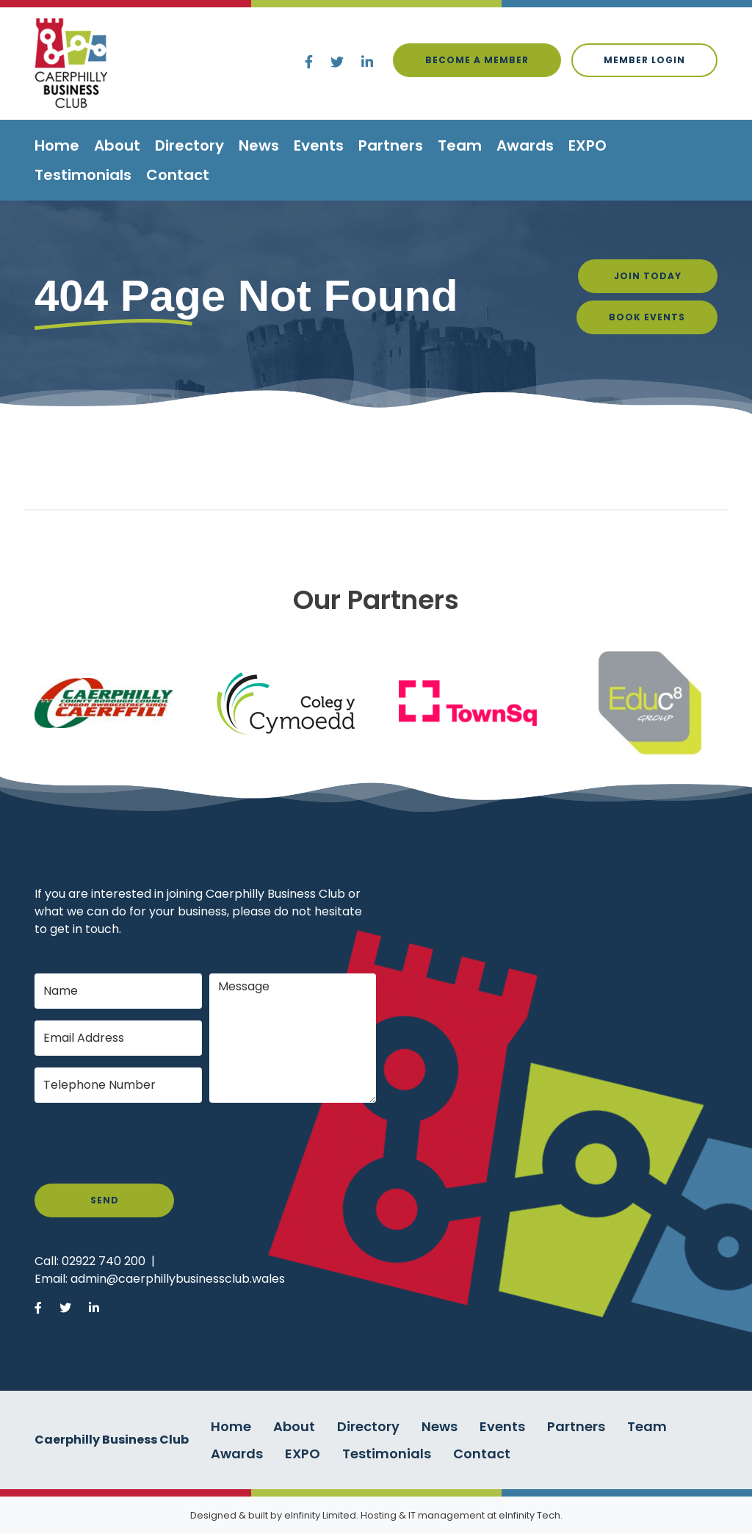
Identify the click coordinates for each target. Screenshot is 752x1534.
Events (319, 145)
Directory (189, 145)
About (117, 145)
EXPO (587, 145)
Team (460, 145)
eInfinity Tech (529, 1515)
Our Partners (376, 600)
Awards (525, 145)
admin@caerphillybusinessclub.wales (177, 1278)
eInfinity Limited (320, 1515)
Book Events (647, 317)
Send (104, 1200)
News (259, 145)
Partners (390, 145)
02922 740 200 (103, 1261)
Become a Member (477, 60)
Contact (177, 175)
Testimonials (83, 175)
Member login (644, 60)
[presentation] (146, 1143)
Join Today (648, 276)
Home (57, 145)
